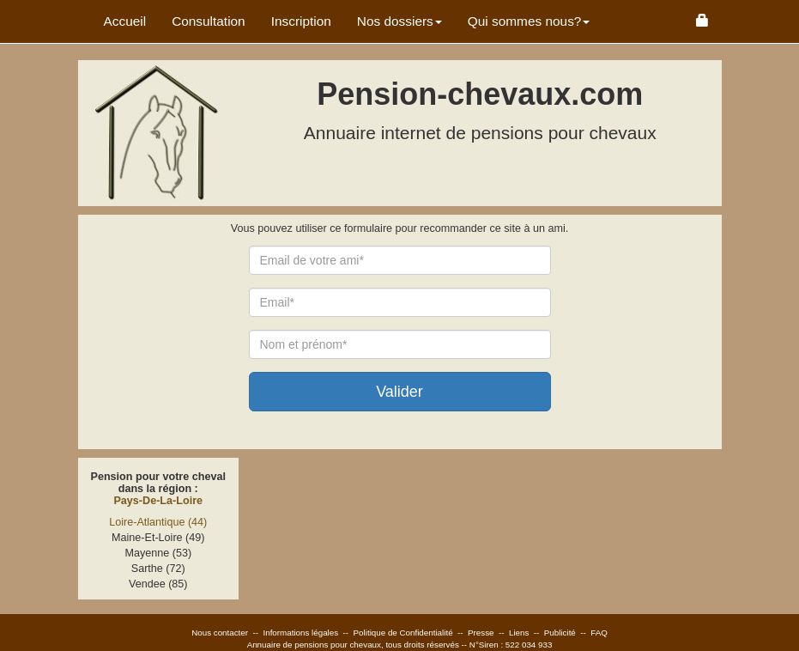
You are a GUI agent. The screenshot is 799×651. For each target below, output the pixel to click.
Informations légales (300, 632)
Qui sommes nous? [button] (529, 21)
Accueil (125, 21)
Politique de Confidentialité (403, 632)
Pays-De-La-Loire (158, 501)
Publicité (560, 632)
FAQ (599, 632)
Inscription (301, 21)
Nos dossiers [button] (399, 21)
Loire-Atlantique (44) (158, 522)
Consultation (208, 21)
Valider (399, 391)
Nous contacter (219, 632)
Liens (519, 632)
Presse (481, 632)
